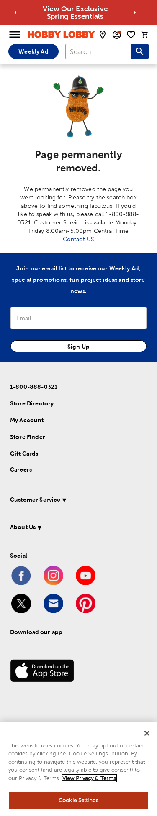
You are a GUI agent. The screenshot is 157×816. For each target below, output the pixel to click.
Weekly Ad (33, 51)
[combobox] (98, 51)
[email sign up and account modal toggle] (117, 35)
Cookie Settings (78, 800)
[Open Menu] (14, 34)
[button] (77, 501)
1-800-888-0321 (33, 386)
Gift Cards (24, 453)
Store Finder (27, 437)
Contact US (79, 239)
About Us (23, 527)
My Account (27, 420)
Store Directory (32, 403)
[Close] (147, 733)
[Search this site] (140, 51)
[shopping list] (131, 35)
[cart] (145, 34)
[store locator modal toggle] (102, 35)
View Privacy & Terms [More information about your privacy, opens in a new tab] (89, 778)
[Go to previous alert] (15, 12)
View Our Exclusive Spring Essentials (112, 12)
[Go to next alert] (135, 12)
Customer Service (35, 499)
